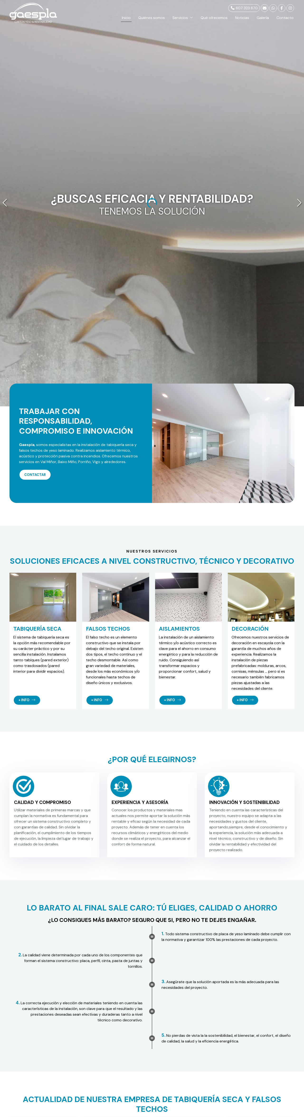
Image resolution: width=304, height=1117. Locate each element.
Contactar (35, 475)
